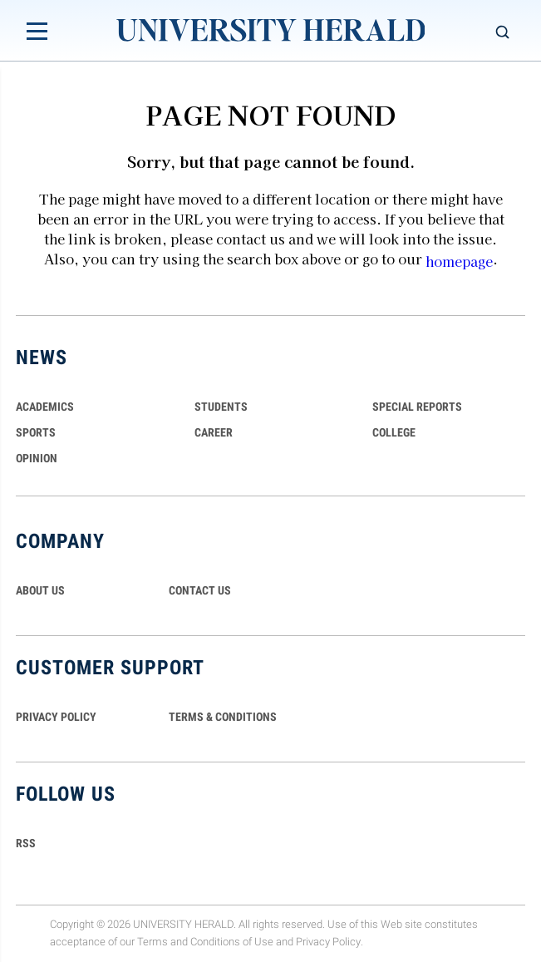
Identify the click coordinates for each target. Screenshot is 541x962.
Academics (45, 406)
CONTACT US (200, 590)
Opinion (36, 458)
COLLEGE (394, 432)
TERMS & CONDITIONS (223, 716)
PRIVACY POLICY (56, 716)
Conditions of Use (231, 941)
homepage (459, 261)
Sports (36, 432)
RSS (26, 843)
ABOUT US (40, 590)
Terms (152, 941)
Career (213, 432)
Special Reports (417, 406)
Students (221, 406)
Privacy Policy (328, 941)
